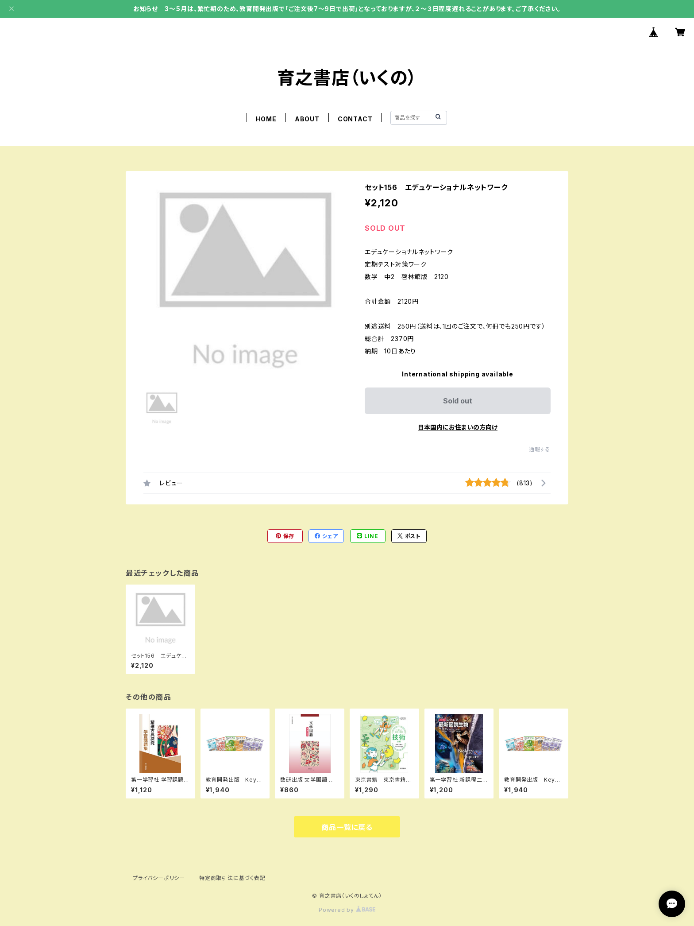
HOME (266, 119)
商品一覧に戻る (347, 827)
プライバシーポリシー (159, 878)
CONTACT (355, 119)
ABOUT (307, 119)
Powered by (347, 910)
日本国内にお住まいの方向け (457, 427)
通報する (540, 449)
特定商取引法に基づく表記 (232, 878)
